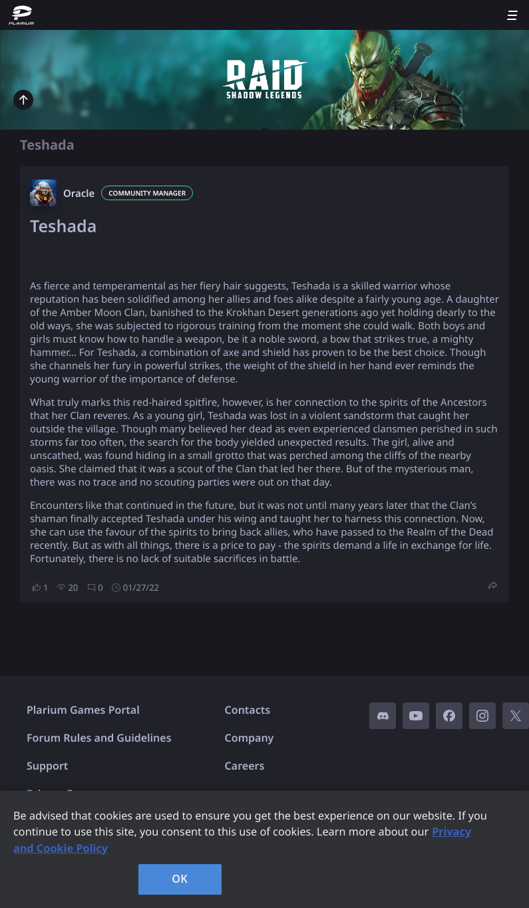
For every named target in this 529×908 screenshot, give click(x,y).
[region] (264, 849)
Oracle (78, 193)
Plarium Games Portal (83, 709)
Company (249, 737)
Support (47, 765)
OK (180, 878)
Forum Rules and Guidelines (99, 737)
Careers (245, 765)
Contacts (248, 709)
